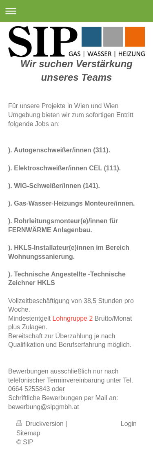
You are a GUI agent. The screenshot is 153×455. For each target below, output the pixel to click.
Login (129, 423)
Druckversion (40, 423)
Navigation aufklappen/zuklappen (76, 11)
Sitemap (28, 433)
